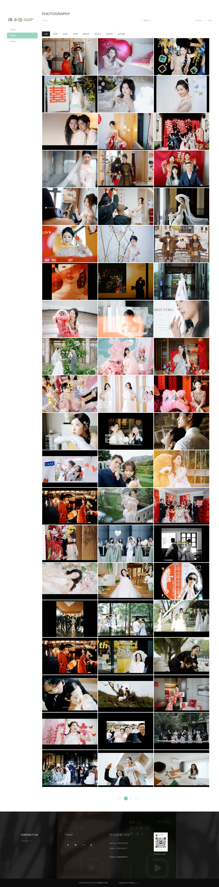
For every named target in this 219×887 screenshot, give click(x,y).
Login (138, 883)
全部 (46, 34)
